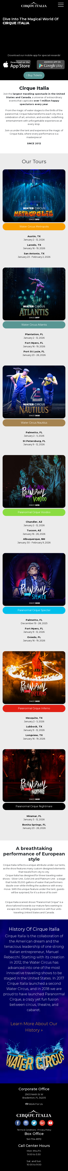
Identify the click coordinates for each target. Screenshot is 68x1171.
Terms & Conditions (26, 1130)
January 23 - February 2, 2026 (34, 255)
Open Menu (61, 5)
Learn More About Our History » (34, 1027)
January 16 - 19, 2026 (34, 246)
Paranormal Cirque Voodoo (34, 512)
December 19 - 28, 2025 (34, 621)
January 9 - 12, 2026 (34, 443)
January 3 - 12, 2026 (34, 818)
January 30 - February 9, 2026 (34, 541)
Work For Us (34, 1104)
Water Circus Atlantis (34, 324)
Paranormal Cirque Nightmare (34, 806)
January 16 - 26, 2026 (34, 532)
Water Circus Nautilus (34, 422)
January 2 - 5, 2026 (34, 434)
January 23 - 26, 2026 (34, 353)
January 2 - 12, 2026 (34, 238)
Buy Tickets (34, 75)
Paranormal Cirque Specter (34, 610)
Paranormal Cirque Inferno (34, 708)
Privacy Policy (44, 1130)
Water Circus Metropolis (34, 226)
